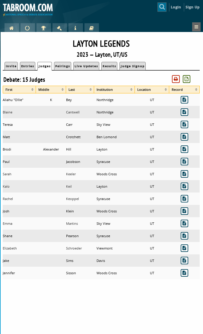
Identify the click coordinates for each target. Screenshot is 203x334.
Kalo (6, 186)
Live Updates (86, 66)
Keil (69, 186)
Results (109, 66)
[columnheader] (19, 90)
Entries (27, 66)
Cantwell (73, 112)
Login (176, 7)
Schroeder (74, 248)
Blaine (7, 112)
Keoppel (72, 198)
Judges (45, 66)
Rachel (8, 198)
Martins (72, 223)
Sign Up (193, 7)
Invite (11, 66)
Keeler (71, 174)
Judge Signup (132, 66)
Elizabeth (10, 248)
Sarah (7, 174)
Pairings (62, 66)
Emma (7, 223)
